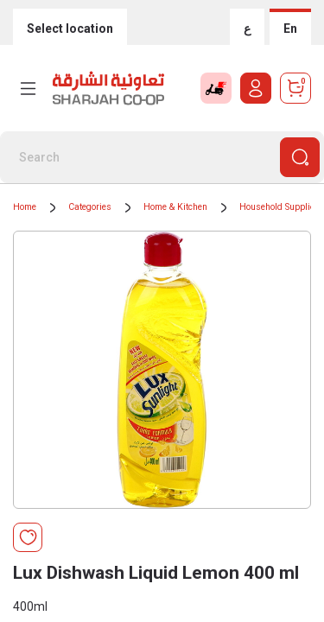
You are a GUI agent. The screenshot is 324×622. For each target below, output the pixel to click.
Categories (89, 207)
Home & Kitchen (175, 207)
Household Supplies (279, 207)
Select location (70, 28)
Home (24, 207)
